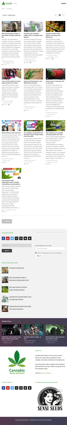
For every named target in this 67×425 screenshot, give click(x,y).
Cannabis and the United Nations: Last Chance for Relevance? (53, 35)
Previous (7, 221)
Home (3, 8)
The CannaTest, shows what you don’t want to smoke (55, 337)
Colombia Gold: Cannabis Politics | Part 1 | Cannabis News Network (33, 35)
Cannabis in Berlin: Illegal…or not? (32, 337)
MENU (63, 3)
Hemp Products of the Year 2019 (11, 133)
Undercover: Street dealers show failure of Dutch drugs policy (11, 337)
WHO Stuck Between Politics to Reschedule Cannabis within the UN (11, 35)
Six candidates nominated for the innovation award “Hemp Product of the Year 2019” (33, 134)
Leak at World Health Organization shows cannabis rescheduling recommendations (11, 182)
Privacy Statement (46, 373)
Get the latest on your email (43, 245)
